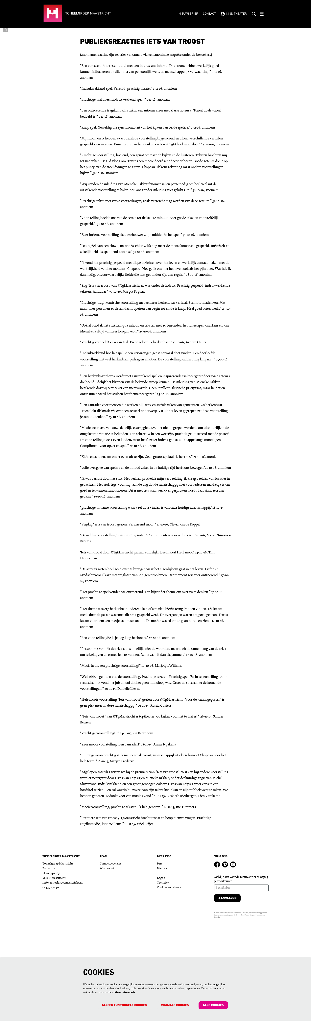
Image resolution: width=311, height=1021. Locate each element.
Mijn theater (234, 14)
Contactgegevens (110, 954)
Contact (209, 13)
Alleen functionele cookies (124, 1005)
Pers (159, 954)
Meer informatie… (125, 992)
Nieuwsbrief (188, 13)
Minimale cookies (174, 1005)
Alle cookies (213, 1005)
